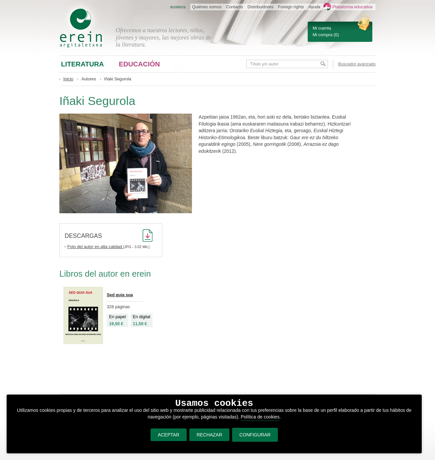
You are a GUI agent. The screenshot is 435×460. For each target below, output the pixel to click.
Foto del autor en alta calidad (95, 246)
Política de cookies (260, 416)
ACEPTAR (168, 434)
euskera (178, 6)
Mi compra (323, 34)
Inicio (68, 78)
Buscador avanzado (357, 63)
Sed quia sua (120, 294)
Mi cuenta (322, 28)
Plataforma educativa (352, 6)
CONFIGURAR (255, 434)
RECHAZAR (209, 434)
